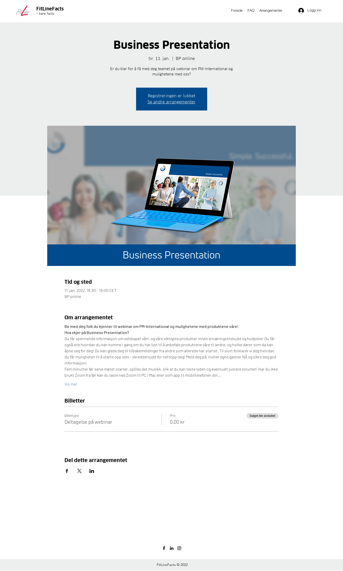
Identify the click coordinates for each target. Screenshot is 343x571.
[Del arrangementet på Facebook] (66, 471)
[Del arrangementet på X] (79, 471)
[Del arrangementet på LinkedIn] (91, 471)
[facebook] (164, 548)
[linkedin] (171, 548)
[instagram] (179, 548)
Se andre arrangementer (171, 102)
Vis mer (70, 384)
